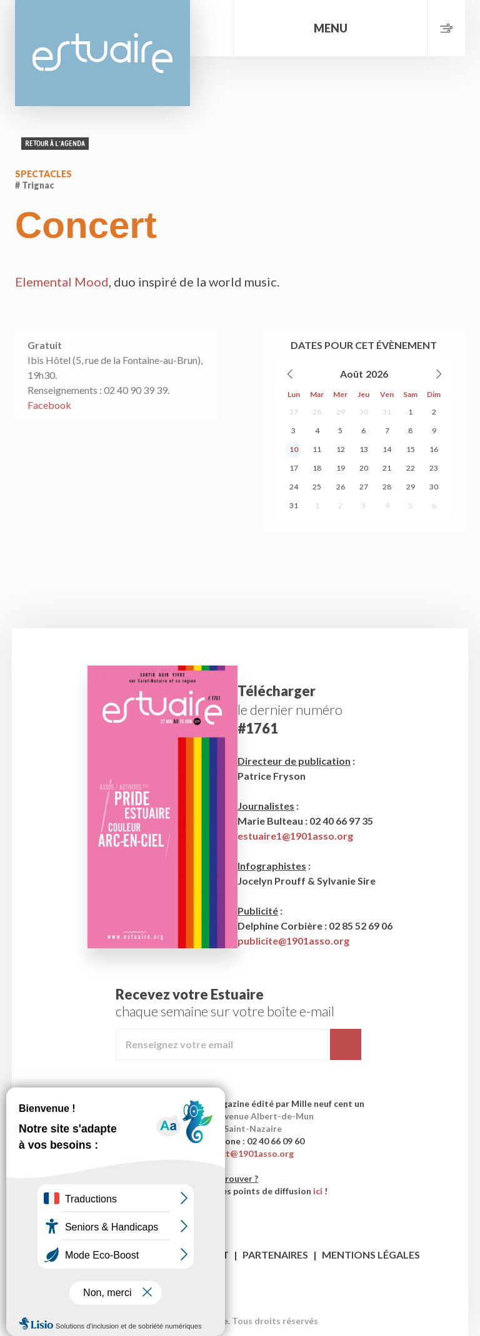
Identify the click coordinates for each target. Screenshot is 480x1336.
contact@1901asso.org (245, 1153)
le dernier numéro (290, 709)
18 (316, 468)
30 (363, 411)
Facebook (49, 405)
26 (340, 486)
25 (316, 486)
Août (351, 374)
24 (293, 486)
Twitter (252, 1301)
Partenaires (275, 1254)
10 (293, 449)
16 (433, 449)
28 (316, 411)
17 (293, 468)
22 (410, 468)
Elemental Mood (62, 281)
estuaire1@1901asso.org (295, 836)
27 (293, 411)
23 (433, 468)
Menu (331, 28)
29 (340, 411)
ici (317, 1191)
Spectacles (43, 174)
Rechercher (212, 28)
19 (340, 468)
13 (363, 449)
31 (386, 411)
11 (316, 449)
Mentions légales (371, 1254)
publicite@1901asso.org (293, 940)
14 (386, 449)
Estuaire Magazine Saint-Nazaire (102, 53)
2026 (377, 374)
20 (363, 468)
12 (340, 449)
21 (386, 468)
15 (410, 449)
